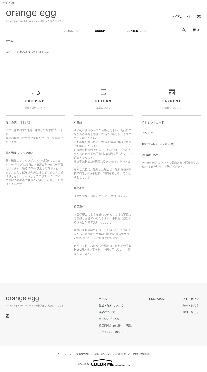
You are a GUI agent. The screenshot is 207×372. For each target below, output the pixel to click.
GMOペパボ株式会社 (117, 354)
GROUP (100, 31)
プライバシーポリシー (112, 331)
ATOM (161, 298)
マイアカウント (181, 16)
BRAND (68, 31)
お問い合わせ (190, 312)
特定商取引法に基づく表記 (115, 325)
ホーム (9, 40)
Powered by (103, 362)
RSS (152, 298)
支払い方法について (111, 318)
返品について (107, 312)
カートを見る (190, 305)
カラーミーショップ (68, 354)
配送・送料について (111, 305)
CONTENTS (134, 31)
